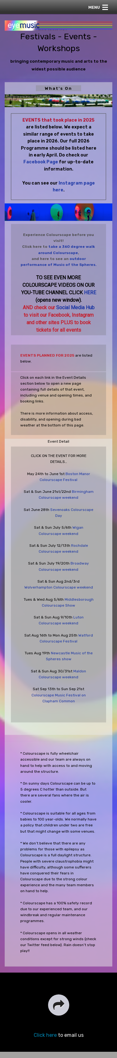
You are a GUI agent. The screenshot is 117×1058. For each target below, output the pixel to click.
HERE (90, 293)
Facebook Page (40, 162)
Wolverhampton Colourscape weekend (58, 587)
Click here (45, 1035)
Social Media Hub (75, 307)
